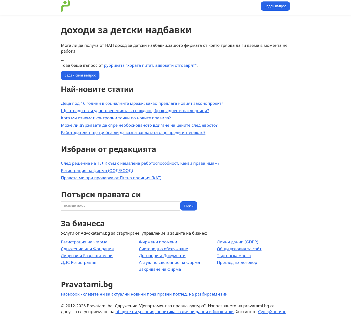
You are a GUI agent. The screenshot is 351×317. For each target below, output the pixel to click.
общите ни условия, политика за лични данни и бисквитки (175, 311)
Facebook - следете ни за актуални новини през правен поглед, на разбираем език (144, 294)
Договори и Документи (162, 255)
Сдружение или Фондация (87, 248)
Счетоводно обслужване (163, 248)
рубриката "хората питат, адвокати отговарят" (150, 65)
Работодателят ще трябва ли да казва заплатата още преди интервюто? (133, 132)
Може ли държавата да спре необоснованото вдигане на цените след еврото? (139, 125)
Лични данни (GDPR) (237, 242)
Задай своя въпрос (80, 75)
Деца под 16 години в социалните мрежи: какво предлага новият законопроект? (142, 103)
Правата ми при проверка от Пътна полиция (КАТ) (111, 178)
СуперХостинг (272, 311)
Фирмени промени (158, 242)
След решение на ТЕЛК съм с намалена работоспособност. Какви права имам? (140, 163)
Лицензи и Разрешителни (87, 255)
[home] (65, 6)
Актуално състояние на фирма (169, 262)
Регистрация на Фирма (84, 242)
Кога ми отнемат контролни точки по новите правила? (116, 118)
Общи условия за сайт (239, 248)
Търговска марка (234, 255)
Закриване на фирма (160, 269)
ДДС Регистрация (78, 262)
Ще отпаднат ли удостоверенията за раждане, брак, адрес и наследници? (135, 110)
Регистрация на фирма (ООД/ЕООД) (97, 170)
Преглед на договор (237, 262)
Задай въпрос (275, 6)
